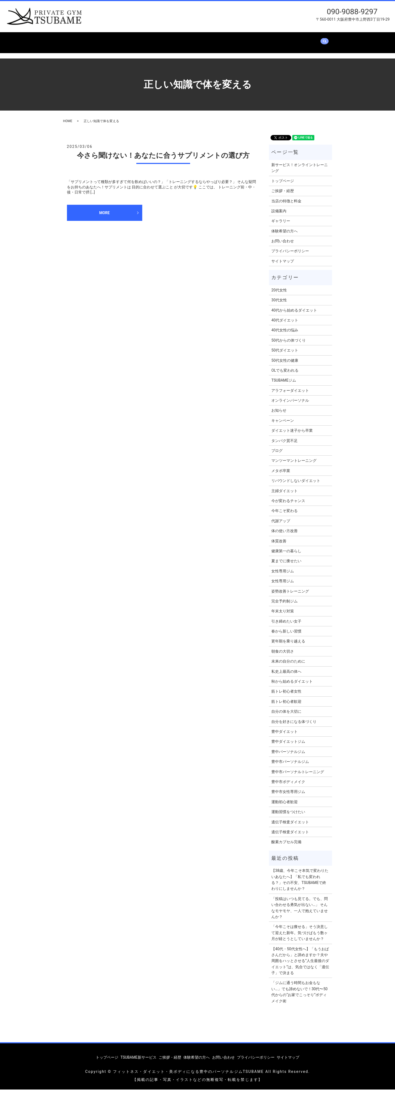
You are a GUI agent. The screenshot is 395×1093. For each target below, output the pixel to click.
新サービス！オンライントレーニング (299, 171)
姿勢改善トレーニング (290, 594)
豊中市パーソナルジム (290, 765)
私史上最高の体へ (286, 674)
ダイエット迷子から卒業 (292, 434)
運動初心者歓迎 (284, 805)
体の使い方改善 (284, 534)
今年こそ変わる (284, 514)
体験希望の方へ (288, 40)
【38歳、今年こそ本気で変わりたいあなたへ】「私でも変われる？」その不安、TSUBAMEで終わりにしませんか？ (299, 883)
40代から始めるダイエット (294, 313)
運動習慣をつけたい (288, 815)
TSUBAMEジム (283, 384)
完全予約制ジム (284, 604)
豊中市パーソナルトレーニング (297, 775)
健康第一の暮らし (286, 554)
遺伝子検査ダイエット (290, 825)
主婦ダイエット (284, 494)
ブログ (277, 454)
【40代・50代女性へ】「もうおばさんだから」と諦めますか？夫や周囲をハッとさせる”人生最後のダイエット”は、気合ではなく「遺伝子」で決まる (300, 964)
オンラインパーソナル (290, 403)
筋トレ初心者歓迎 (286, 705)
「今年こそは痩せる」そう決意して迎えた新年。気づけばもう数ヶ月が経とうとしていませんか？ (299, 936)
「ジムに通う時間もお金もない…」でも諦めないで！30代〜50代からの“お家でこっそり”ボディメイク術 (299, 995)
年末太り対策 (282, 614)
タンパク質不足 (284, 444)
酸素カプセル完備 (286, 845)
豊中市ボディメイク (288, 785)
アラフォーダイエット (290, 394)
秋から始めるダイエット (292, 684)
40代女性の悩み (284, 333)
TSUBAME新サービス (119, 40)
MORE (104, 216)
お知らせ (278, 414)
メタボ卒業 (280, 474)
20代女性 (279, 293)
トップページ (79, 40)
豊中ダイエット (284, 735)
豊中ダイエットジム (288, 745)
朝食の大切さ (282, 654)
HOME (67, 124)
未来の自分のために (288, 665)
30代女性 (279, 303)
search (102, 48)
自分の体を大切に (286, 715)
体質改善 (278, 544)
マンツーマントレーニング (293, 464)
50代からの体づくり (288, 343)
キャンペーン (282, 424)
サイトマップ (282, 264)
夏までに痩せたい (286, 564)
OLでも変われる (284, 373)
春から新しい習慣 (286, 634)
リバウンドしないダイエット (295, 484)
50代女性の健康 (284, 363)
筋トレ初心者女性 (286, 695)
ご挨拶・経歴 (159, 40)
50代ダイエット (284, 354)
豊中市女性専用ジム (288, 795)
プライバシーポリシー (290, 254)
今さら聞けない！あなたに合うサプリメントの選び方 (163, 159)
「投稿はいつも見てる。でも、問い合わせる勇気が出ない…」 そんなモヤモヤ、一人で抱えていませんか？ (299, 911)
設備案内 (229, 40)
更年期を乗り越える (288, 644)
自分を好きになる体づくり (293, 725)
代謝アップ (280, 524)
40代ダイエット (284, 323)
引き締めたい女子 (286, 624)
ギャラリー (256, 40)
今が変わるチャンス (288, 504)
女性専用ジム (282, 574)
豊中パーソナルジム (288, 755)
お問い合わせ (79, 48)
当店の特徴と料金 (196, 40)
